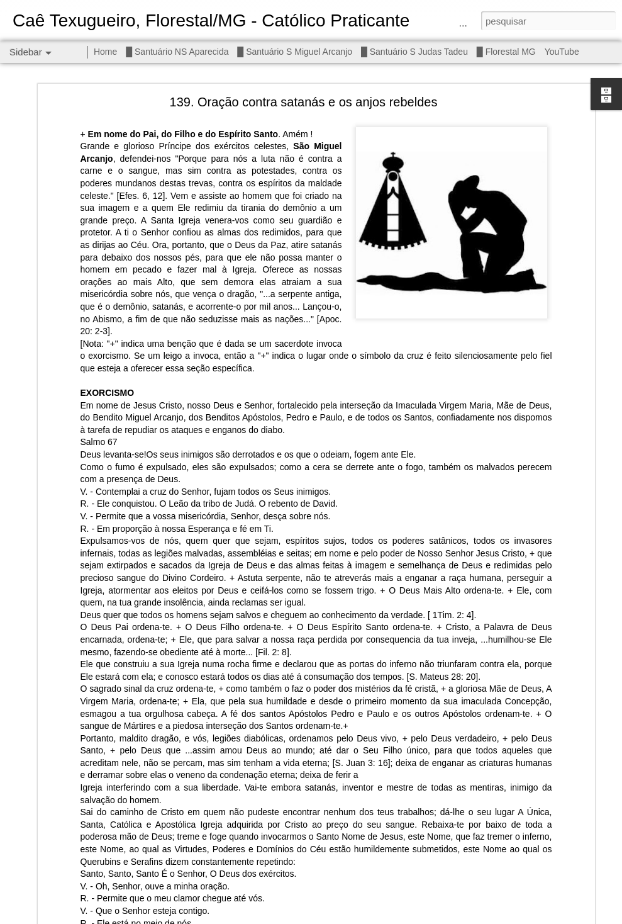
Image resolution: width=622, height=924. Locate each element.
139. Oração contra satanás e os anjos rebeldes (304, 67)
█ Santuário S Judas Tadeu (414, 52)
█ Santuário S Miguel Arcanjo (294, 52)
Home (105, 52)
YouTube (562, 52)
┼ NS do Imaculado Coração (79, 898)
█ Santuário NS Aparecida (177, 52)
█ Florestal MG (506, 52)
